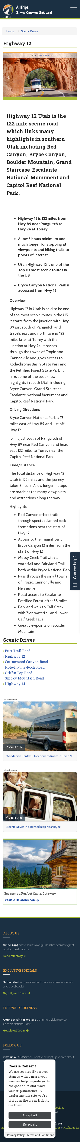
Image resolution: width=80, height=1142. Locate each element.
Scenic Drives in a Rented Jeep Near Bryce (33, 827)
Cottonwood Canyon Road (26, 661)
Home (10, 31)
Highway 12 (15, 656)
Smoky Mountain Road (24, 678)
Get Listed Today (16, 1030)
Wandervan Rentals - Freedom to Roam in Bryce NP (39, 756)
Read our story (14, 956)
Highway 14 (15, 683)
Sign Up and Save (17, 993)
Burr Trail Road (18, 650)
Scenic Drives (29, 31)
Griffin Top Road (18, 672)
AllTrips (22, 7)
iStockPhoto (46, 55)
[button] (8, 75)
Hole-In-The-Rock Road (25, 667)
